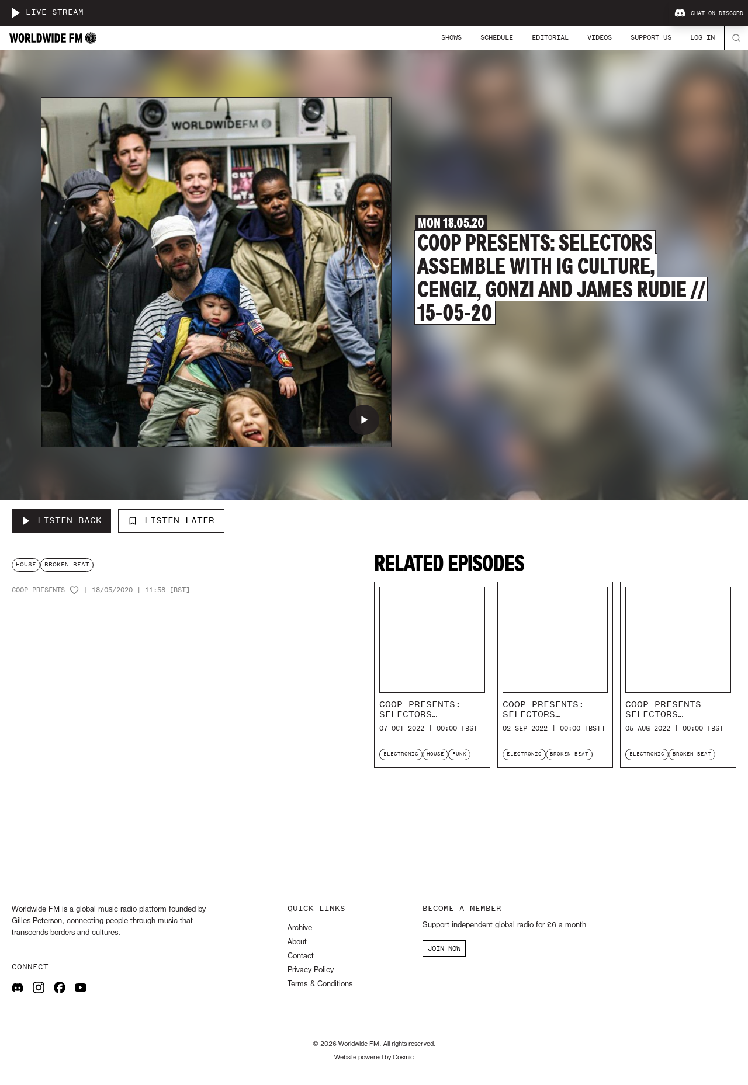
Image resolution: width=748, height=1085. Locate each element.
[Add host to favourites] (74, 590)
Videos (599, 37)
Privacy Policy (311, 970)
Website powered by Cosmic (374, 1057)
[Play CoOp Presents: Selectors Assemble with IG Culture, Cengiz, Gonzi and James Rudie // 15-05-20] (364, 420)
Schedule (496, 37)
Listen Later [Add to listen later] (171, 520)
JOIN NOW (444, 948)
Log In (702, 37)
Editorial (550, 37)
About (297, 942)
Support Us (651, 37)
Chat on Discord (708, 13)
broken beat (66, 564)
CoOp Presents (38, 590)
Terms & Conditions (320, 984)
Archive (300, 928)
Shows (451, 37)
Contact (301, 956)
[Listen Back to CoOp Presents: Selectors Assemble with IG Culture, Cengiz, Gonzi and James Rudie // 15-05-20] (61, 521)
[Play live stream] (15, 13)
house (26, 564)
